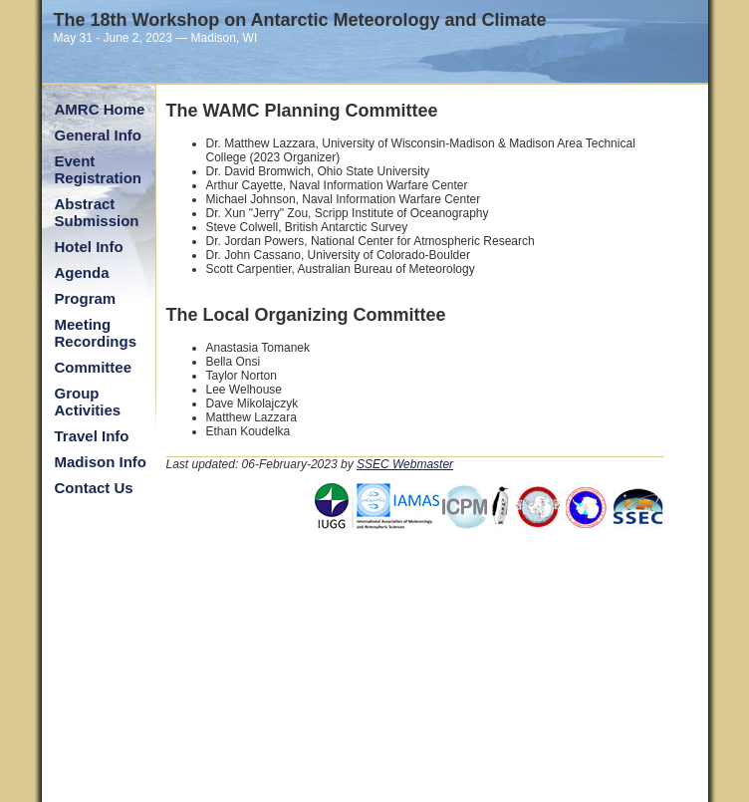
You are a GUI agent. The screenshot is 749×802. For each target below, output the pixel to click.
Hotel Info (89, 246)
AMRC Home (100, 109)
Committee (93, 367)
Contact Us (94, 487)
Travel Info (92, 435)
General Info (98, 135)
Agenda (82, 272)
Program (86, 298)
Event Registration (98, 169)
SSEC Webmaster (405, 464)
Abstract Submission (97, 212)
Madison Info (101, 461)
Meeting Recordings (96, 333)
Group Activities (88, 401)
